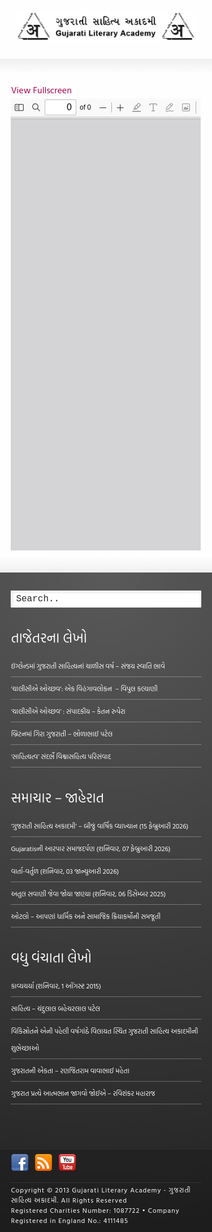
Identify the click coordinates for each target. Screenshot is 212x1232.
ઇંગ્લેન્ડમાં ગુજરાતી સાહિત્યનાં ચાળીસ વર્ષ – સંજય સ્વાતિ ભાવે (88, 666)
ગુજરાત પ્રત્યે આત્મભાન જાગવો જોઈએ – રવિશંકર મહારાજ (83, 1093)
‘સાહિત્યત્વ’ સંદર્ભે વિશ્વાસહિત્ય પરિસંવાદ (61, 756)
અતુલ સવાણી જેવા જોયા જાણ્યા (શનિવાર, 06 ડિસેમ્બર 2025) (88, 893)
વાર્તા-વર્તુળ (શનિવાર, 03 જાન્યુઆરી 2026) (65, 871)
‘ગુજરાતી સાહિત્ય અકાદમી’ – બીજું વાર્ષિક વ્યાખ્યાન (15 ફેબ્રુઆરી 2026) (99, 826)
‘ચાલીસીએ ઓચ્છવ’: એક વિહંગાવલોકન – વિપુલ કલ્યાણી (84, 688)
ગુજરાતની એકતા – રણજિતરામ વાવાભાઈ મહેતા (70, 1070)
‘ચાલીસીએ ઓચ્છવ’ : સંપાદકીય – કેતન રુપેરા (68, 711)
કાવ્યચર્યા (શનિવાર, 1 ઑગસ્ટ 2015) (56, 986)
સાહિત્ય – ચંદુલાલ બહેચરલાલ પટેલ (55, 1008)
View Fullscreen (41, 90)
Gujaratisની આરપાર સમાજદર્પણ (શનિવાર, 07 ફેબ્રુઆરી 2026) (90, 848)
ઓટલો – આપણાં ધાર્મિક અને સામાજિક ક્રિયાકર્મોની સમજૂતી (86, 916)
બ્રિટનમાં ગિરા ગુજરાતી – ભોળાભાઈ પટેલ (62, 733)
